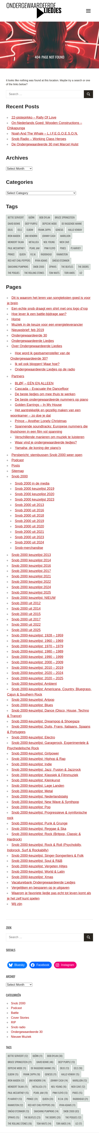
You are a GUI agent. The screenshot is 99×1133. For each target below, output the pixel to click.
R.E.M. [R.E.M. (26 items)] (33, 254)
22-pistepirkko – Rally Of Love (33, 117)
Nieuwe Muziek (21, 1036)
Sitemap (17, 471)
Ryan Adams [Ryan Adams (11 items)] (41, 260)
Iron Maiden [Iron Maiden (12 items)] (14, 236)
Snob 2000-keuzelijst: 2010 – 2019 (37, 668)
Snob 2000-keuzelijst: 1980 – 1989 (37, 651)
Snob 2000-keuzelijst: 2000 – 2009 (37, 662)
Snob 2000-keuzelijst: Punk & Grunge (39, 823)
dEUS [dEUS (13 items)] (10, 230)
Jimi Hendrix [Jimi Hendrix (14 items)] (31, 236)
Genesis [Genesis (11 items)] (59, 230)
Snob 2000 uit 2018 (29, 515)
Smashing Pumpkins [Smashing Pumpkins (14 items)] (18, 266)
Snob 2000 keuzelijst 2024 (31, 587)
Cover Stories (20, 1017)
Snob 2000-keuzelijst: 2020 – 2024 (37, 673)
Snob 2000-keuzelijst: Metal (32, 791)
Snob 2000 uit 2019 (29, 521)
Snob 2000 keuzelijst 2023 (34, 499)
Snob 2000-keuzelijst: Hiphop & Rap (38, 759)
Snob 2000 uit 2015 (26, 614)
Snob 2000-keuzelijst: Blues (32, 705)
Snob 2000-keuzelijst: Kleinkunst (35, 780)
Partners (17, 376)
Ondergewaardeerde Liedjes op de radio (45, 369)
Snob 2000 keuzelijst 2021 (31, 576)
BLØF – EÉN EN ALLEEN (34, 383)
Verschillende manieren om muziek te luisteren (49, 437)
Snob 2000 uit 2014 (26, 608)
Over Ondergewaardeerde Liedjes (36, 346)
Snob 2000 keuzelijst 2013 (31, 555)
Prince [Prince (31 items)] (11, 254)
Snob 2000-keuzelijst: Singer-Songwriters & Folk (47, 855)
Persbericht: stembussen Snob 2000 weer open (46, 455)
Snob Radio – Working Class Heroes (38, 139)
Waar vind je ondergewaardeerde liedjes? (46, 442)
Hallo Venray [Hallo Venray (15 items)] (75, 230)
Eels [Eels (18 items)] (20, 230)
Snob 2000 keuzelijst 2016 (31, 566)
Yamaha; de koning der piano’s (38, 448)
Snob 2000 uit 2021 (29, 532)
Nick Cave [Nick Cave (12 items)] (64, 242)
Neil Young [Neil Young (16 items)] (49, 242)
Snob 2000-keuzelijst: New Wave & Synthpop (45, 802)
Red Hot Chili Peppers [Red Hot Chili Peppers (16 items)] (19, 260)
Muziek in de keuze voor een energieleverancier (47, 324)
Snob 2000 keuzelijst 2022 (31, 582)
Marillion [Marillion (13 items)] (65, 236)
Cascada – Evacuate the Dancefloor (42, 389)
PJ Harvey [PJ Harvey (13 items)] (76, 248)
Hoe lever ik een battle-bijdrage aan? (38, 314)
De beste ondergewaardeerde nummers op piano (51, 399)
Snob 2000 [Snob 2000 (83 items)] (38, 266)
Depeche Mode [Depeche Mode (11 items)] (49, 223)
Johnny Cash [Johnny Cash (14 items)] (48, 236)
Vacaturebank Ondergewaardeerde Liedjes (43, 882)
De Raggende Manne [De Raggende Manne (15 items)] (72, 223)
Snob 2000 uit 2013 (29, 505)
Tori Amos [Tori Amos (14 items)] (69, 273)
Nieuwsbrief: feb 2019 (27, 330)
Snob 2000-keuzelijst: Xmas (32, 877)
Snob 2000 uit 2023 (29, 537)
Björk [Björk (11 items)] (32, 217)
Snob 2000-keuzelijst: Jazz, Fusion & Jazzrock (46, 769)
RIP (13, 1022)
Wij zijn (16, 904)
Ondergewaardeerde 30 (29, 335)
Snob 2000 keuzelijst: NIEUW (33, 598)
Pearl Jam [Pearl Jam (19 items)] (34, 248)
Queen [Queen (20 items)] (22, 254)
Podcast (17, 460)
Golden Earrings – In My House (38, 405)
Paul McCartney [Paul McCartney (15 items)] (16, 248)
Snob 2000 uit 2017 (26, 619)
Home (15, 319)
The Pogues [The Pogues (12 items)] (13, 273)
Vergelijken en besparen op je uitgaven (40, 888)
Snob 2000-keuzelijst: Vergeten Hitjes (39, 866)
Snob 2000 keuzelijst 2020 (34, 494)
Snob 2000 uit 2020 (29, 526)
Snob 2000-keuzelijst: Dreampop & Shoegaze (45, 721)
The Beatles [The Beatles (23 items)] (67, 266)
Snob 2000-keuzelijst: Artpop (32, 700)
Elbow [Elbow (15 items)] (30, 230)
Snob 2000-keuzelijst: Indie (31, 764)
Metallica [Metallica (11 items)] (34, 242)
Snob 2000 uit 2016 (29, 510)
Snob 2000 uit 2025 (26, 630)
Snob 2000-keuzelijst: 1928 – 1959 (37, 635)
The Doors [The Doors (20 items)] (83, 266)
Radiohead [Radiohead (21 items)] (46, 254)
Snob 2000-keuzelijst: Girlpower (35, 753)
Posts (15, 465)
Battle (15, 1012)
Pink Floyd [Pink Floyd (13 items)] (49, 248)
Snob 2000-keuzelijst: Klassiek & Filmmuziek (44, 775)
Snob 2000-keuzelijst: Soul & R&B (36, 861)
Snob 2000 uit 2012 (26, 603)
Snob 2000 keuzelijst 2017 (31, 571)
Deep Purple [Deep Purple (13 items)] (31, 223)
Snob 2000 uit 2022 (26, 624)
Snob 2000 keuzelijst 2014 (31, 560)
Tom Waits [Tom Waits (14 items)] (54, 273)
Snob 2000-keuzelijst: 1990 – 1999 (37, 657)
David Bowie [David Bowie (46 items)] (14, 223)
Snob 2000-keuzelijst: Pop (30, 807)
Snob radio (18, 1027)
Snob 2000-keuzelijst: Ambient (34, 684)
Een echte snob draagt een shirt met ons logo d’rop (49, 308)
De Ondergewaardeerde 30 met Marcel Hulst (44, 144)
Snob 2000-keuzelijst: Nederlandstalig (39, 796)
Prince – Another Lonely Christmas (40, 421)
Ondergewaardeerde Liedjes (32, 341)
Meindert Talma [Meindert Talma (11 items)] (16, 242)
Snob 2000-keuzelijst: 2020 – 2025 (37, 678)
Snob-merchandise (29, 548)
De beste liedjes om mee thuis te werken (45, 394)
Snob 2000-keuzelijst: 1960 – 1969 (37, 641)
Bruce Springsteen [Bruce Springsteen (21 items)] (65, 217)
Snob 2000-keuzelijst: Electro (33, 737)
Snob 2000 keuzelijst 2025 (31, 592)
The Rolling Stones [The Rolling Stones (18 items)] (34, 273)
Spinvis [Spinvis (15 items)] (52, 266)
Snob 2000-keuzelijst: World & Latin (38, 871)
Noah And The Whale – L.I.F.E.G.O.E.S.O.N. (44, 133)
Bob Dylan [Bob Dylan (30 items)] (44, 217)
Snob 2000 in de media (32, 483)
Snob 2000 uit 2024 (29, 542)
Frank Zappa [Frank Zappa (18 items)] (44, 230)
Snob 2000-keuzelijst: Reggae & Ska (38, 829)
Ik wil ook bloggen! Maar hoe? (37, 364)
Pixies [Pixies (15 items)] (63, 248)
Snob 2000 (19, 476)
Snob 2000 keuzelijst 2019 (34, 489)
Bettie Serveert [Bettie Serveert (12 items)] (16, 217)
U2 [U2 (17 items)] (81, 273)
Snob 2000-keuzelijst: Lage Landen (37, 786)
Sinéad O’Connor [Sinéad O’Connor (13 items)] (60, 260)
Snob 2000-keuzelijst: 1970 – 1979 (37, 646)
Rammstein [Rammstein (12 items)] (62, 254)
